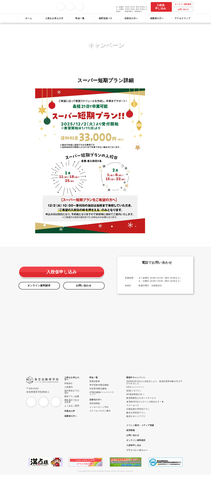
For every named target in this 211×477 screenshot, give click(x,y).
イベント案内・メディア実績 (141, 427)
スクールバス (133, 407)
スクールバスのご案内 (101, 413)
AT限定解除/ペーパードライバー (103, 395)
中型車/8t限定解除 (99, 390)
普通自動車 (96, 383)
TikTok (83, 5)
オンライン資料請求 (39, 287)
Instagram (36, 401)
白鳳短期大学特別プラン (139, 411)
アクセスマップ (182, 18)
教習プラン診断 (73, 398)
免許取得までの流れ (73, 394)
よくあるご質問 (73, 408)
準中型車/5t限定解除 (100, 387)
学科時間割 (96, 405)
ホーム (28, 18)
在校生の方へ (97, 401)
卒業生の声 (71, 413)
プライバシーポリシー (137, 452)
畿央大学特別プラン (136, 415)
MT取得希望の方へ (136, 396)
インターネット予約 (100, 409)
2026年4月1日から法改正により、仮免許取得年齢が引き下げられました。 (155, 384)
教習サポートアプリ (136, 418)
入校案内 (70, 389)
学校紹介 (70, 385)
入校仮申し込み (160, 7)
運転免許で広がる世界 (73, 403)
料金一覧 (95, 379)
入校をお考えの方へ (73, 380)
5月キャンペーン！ (136, 389)
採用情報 (131, 432)
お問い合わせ (183, 9)
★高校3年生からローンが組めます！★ (146, 404)
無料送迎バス (105, 18)
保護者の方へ (157, 18)
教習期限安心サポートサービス (142, 400)
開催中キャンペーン (136, 379)
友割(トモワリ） (135, 393)
